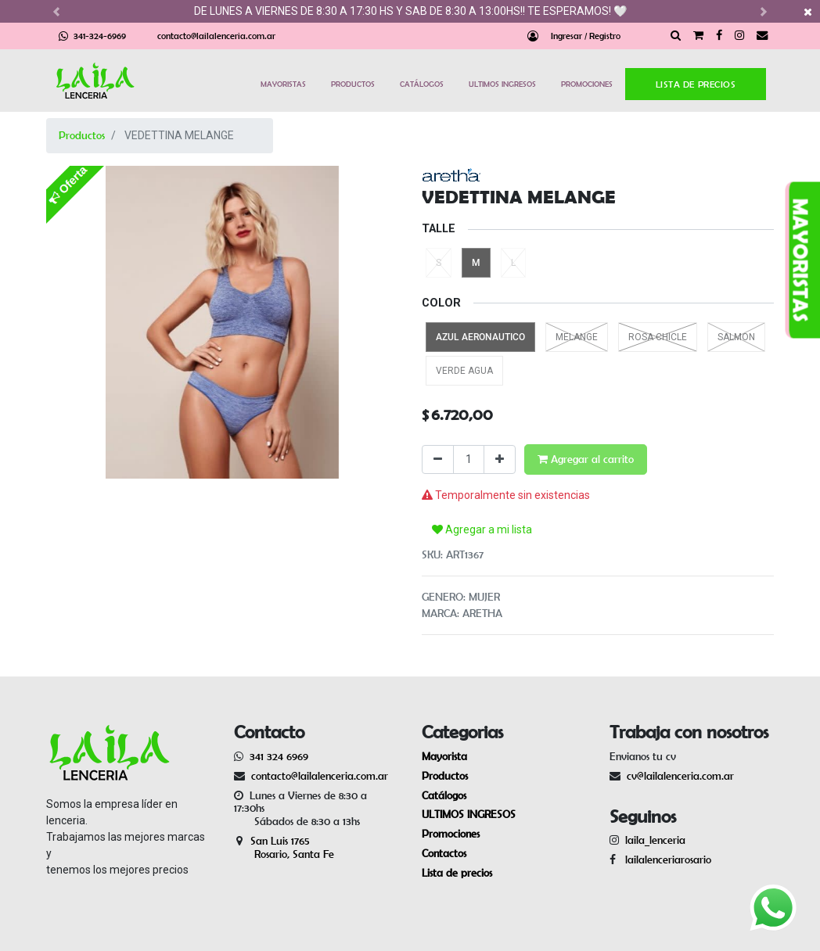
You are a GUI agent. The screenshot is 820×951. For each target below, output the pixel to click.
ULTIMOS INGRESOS (502, 83)
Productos (82, 135)
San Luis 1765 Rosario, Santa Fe (284, 847)
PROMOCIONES (587, 83)
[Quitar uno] (438, 459)
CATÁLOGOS (422, 83)
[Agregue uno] (500, 459)
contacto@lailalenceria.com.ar (216, 36)
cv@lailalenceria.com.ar (680, 776)
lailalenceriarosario (665, 859)
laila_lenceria (655, 840)
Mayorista (444, 756)
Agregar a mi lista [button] (482, 529)
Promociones (451, 833)
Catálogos (444, 795)
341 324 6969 (279, 756)
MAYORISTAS (283, 83)
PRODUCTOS (353, 83)
